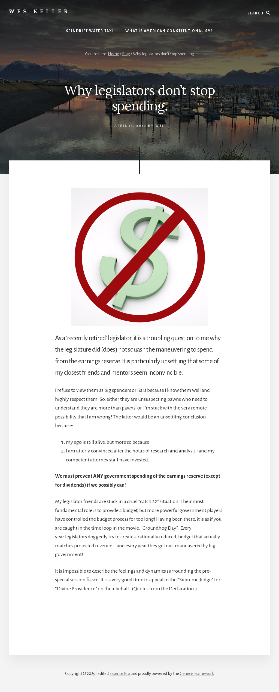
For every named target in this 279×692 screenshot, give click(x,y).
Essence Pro (120, 673)
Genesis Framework (197, 673)
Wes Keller (40, 11)
